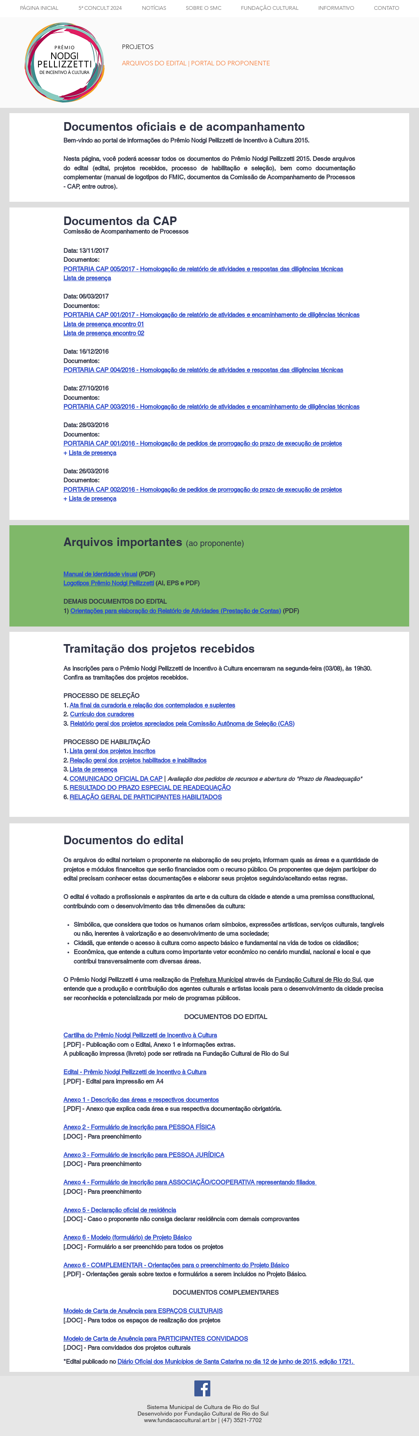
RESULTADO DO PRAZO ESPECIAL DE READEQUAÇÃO (150, 787)
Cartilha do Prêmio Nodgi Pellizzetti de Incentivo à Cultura (140, 1035)
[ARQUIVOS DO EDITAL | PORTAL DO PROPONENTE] (196, 63)
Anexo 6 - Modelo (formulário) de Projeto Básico (127, 1237)
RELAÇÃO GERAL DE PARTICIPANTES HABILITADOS (146, 797)
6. (66, 797)
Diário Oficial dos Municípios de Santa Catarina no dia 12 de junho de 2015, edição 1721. (236, 1361)
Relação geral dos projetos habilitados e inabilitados (138, 760)
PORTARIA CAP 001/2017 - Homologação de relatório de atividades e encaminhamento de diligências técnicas (211, 314)
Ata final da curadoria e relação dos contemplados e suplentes (152, 705)
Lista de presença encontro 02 (103, 333)
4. (66, 778)
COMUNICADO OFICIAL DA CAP (116, 778)
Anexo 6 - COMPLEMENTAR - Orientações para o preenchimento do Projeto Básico (176, 1265)
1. (66, 750)
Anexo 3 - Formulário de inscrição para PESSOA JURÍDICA (143, 1154)
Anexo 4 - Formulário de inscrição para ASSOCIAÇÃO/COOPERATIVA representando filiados (190, 1182)
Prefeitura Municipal (216, 979)
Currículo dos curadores (102, 714)
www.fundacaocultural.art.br (180, 1420)
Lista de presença (92, 452)
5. (66, 787)
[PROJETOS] (145, 46)
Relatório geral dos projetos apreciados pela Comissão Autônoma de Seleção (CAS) (182, 723)
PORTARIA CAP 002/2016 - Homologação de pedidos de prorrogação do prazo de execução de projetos (202, 489)
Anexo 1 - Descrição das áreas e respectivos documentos (141, 1099)
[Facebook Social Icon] (202, 1388)
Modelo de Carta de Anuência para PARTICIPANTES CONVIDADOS (155, 1338)
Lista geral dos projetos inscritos (112, 750)
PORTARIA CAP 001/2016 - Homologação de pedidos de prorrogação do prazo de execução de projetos (202, 443)
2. (66, 760)
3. (66, 769)
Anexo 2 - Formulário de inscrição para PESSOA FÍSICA (139, 1127)
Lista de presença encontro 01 (103, 324)
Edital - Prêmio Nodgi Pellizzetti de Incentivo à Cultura (134, 1071)
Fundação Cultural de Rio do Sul (317, 979)
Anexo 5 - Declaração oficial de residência (119, 1209)
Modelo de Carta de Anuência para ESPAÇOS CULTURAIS (143, 1310)
